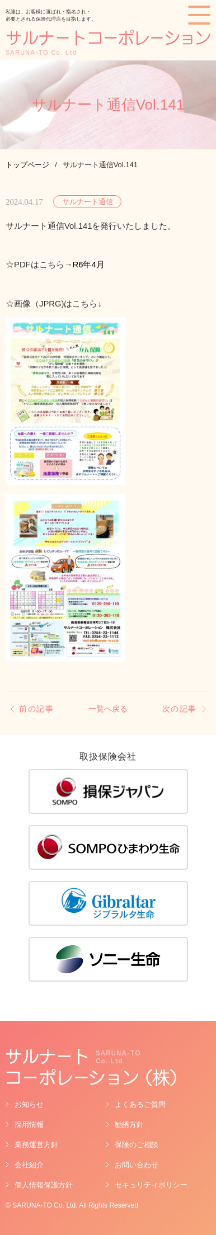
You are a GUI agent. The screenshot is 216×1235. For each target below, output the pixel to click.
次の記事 (179, 708)
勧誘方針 (129, 1124)
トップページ (27, 165)
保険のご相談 (136, 1144)
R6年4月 (89, 264)
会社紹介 (29, 1165)
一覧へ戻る (108, 709)
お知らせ (29, 1104)
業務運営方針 (36, 1144)
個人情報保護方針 (44, 1185)
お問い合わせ (136, 1165)
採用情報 (29, 1124)
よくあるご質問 (140, 1104)
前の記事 (36, 708)
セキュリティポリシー (151, 1185)
